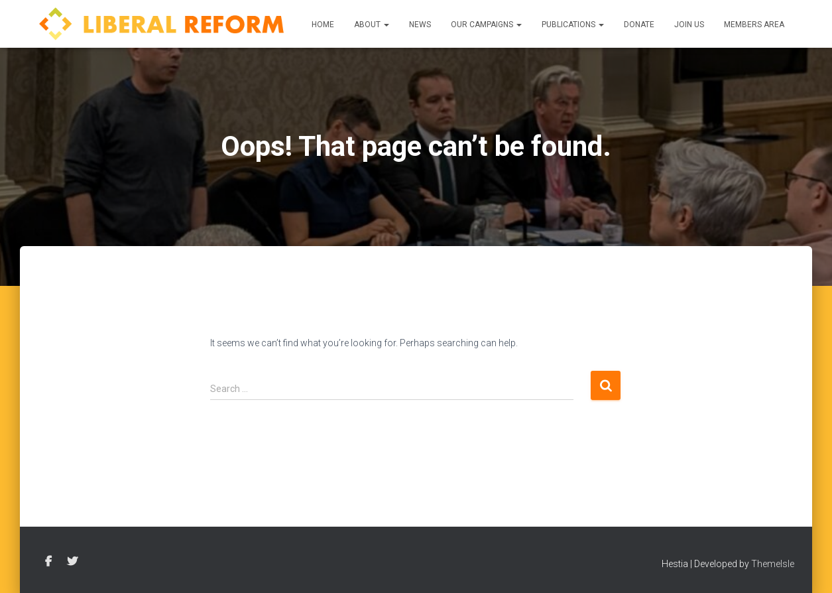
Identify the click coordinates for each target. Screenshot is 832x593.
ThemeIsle (772, 564)
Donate (639, 24)
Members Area (754, 24)
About (371, 24)
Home (323, 24)
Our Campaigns (486, 24)
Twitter (72, 562)
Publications (573, 24)
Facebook (48, 562)
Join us (689, 24)
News (420, 24)
